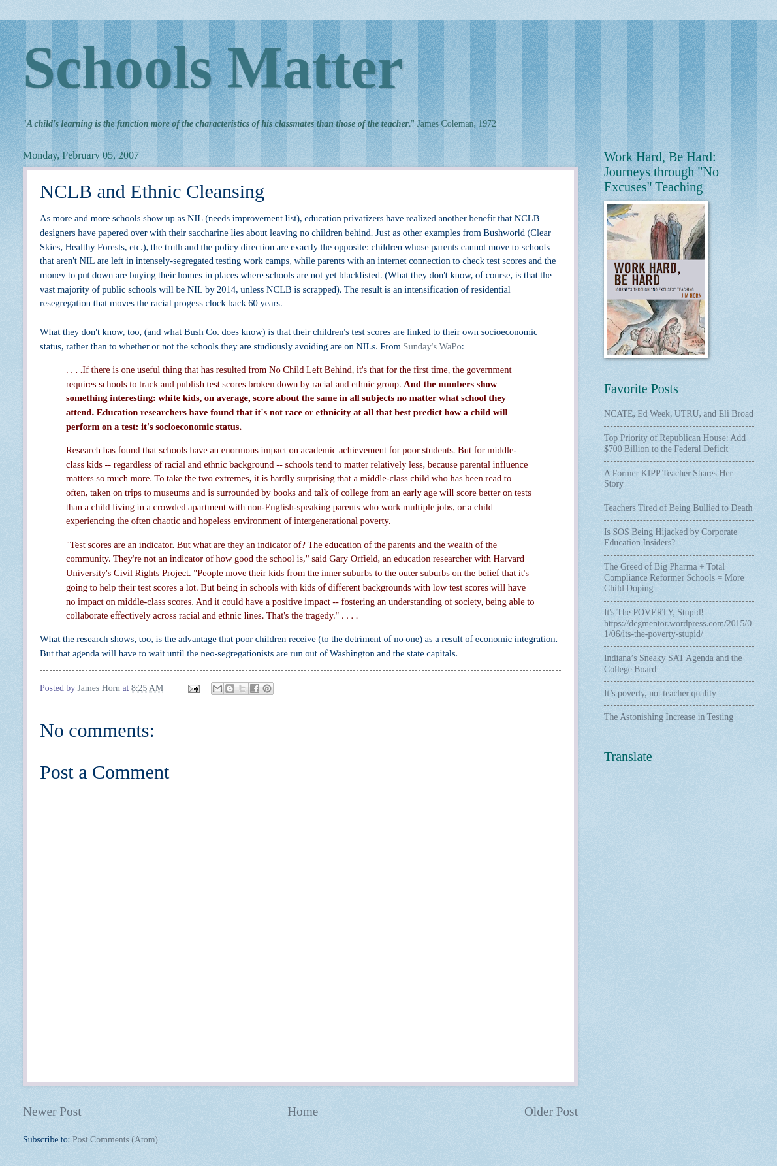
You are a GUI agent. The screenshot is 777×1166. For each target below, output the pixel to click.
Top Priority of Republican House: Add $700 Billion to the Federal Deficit (675, 443)
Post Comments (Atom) (115, 1139)
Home (302, 1111)
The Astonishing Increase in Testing (668, 717)
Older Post (551, 1111)
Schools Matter (213, 67)
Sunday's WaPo (432, 346)
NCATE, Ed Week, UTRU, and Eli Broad (678, 414)
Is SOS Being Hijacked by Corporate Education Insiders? (670, 537)
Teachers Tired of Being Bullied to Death (678, 508)
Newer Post (52, 1111)
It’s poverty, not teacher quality (660, 693)
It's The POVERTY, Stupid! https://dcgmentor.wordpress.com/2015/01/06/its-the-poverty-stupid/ (678, 623)
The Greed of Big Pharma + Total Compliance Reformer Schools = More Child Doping (674, 577)
